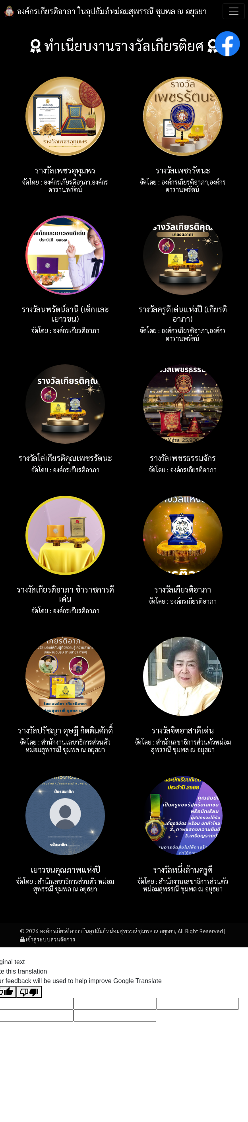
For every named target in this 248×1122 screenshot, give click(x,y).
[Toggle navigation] (234, 11)
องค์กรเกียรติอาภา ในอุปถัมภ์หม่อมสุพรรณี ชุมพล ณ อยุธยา (105, 11)
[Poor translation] (29, 992)
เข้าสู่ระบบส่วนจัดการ (47, 939)
